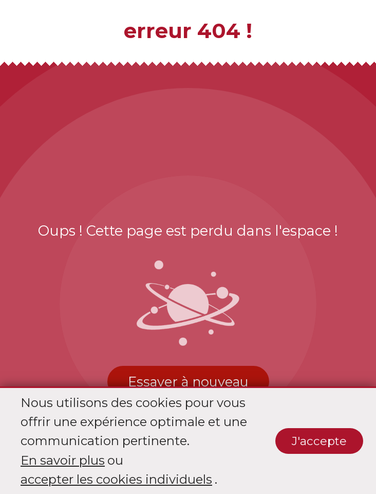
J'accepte (319, 441)
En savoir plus (63, 460)
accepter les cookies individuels (116, 479)
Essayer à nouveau (188, 382)
